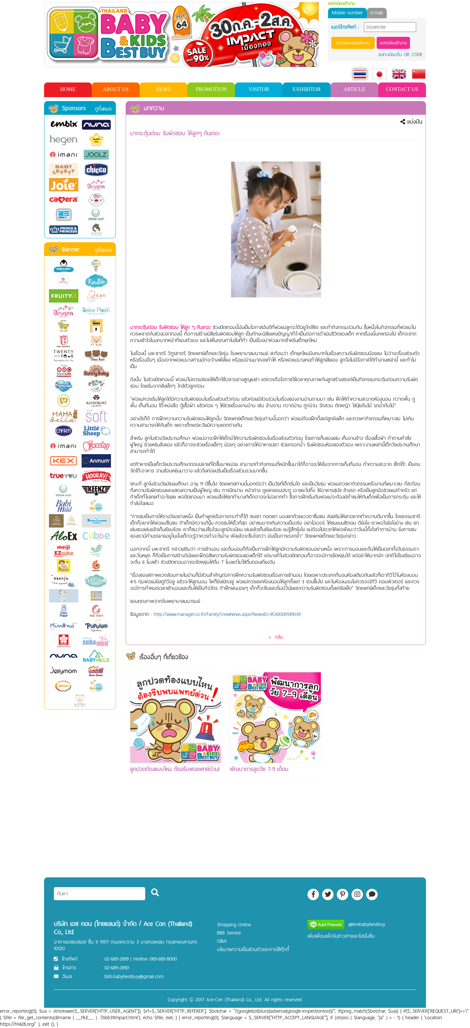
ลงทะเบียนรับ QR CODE (400, 54)
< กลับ (276, 637)
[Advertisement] (375, 770)
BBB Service (229, 933)
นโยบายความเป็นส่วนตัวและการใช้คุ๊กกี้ (253, 949)
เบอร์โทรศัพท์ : (345, 27)
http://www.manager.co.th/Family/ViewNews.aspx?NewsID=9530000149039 (227, 614)
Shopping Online (234, 924)
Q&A (222, 941)
